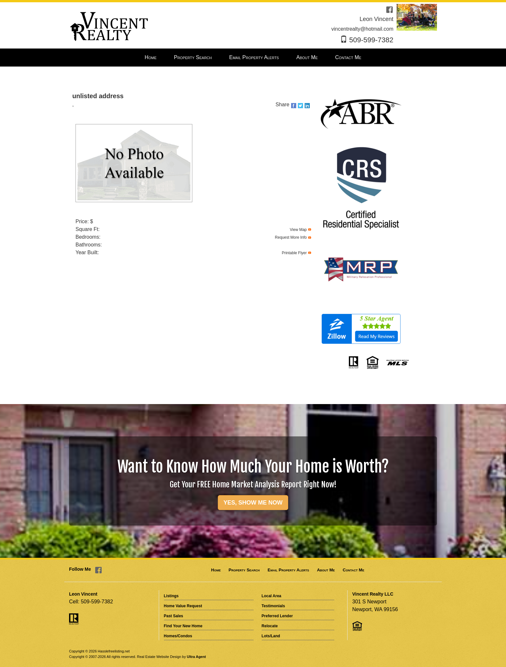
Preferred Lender (277, 616)
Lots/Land (271, 636)
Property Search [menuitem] (193, 57)
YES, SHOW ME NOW (252, 502)
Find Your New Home (183, 626)
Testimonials (273, 606)
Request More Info (291, 237)
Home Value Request (183, 606)
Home (216, 570)
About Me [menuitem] (307, 57)
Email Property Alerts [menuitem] (254, 57)
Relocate (270, 626)
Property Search (243, 570)
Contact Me (353, 570)
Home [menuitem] (151, 57)
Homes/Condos (178, 636)
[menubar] (253, 58)
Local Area (271, 596)
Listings (171, 596)
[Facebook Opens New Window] (389, 9)
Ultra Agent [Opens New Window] (196, 657)
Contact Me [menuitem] (348, 57)
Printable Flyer (294, 253)
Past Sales (173, 616)
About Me (326, 570)
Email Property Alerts (288, 570)
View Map (298, 229)
